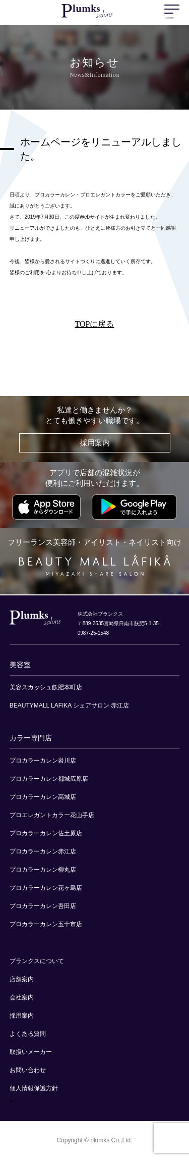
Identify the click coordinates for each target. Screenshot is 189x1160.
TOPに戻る (94, 324)
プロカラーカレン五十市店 (46, 924)
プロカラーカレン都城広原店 (49, 778)
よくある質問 (28, 1033)
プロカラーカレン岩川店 (43, 760)
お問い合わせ (28, 1070)
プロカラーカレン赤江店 (43, 851)
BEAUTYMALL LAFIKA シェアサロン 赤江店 (70, 705)
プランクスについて (37, 961)
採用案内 (95, 443)
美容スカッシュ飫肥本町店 (46, 687)
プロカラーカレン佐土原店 (46, 833)
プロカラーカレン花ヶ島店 (46, 887)
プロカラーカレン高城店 (43, 796)
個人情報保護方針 (34, 1088)
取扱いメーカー (31, 1051)
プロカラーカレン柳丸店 (43, 869)
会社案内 (22, 997)
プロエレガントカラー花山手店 (52, 815)
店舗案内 (22, 979)
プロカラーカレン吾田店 (43, 906)
